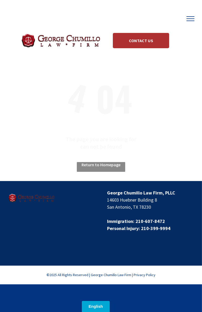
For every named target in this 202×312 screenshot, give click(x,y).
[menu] (190, 19)
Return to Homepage (101, 164)
